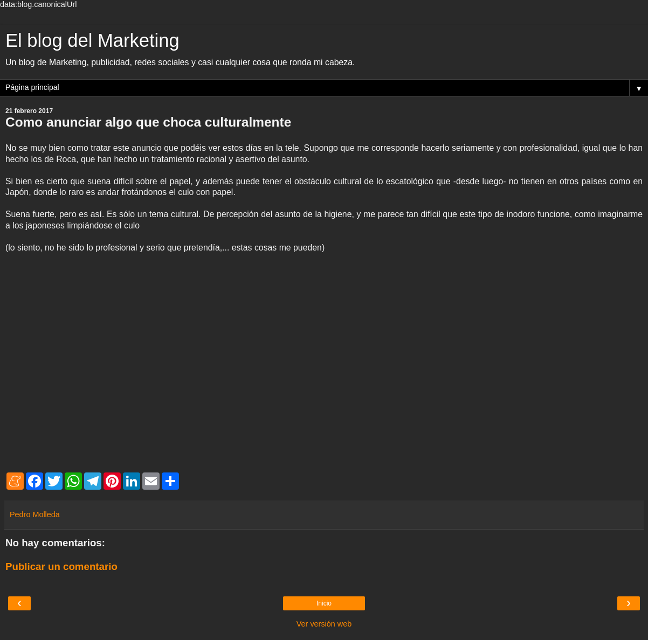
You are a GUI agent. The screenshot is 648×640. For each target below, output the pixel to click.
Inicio (324, 603)
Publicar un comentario (61, 566)
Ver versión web (324, 624)
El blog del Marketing (92, 40)
